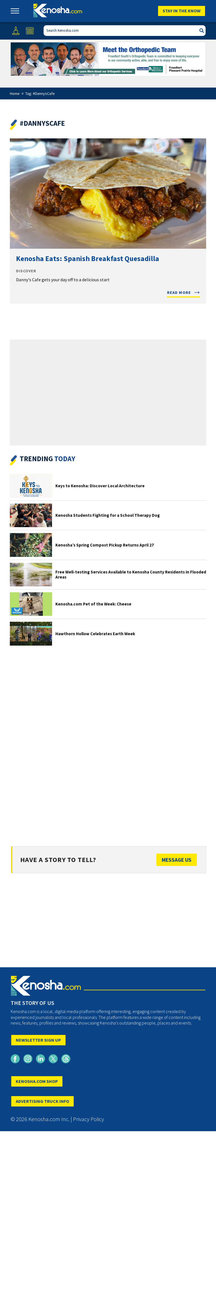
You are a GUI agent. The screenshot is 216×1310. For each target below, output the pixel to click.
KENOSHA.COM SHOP (37, 1081)
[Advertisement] (108, 741)
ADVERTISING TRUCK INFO (42, 1101)
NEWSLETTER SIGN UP (38, 1040)
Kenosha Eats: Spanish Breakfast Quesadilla (87, 258)
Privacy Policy (88, 1118)
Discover (26, 271)
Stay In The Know (182, 10)
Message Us (177, 859)
